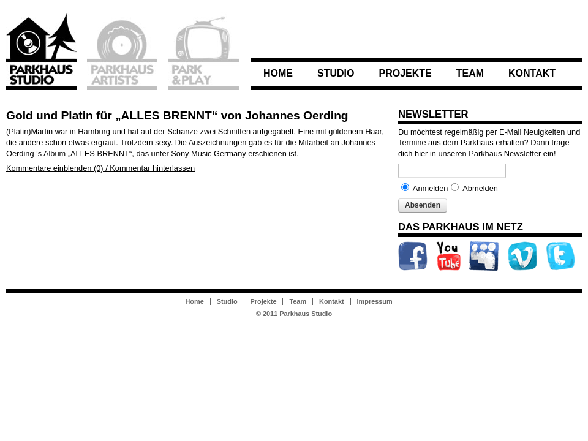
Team (470, 73)
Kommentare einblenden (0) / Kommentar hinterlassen (100, 168)
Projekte (405, 73)
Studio (335, 73)
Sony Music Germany (208, 153)
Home (278, 73)
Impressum (375, 301)
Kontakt (532, 73)
